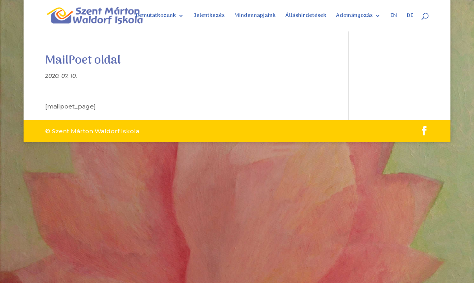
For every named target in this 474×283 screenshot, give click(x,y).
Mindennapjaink (255, 16)
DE (410, 16)
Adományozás (354, 16)
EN (393, 16)
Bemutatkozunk (156, 16)
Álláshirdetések (305, 16)
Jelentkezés (209, 16)
